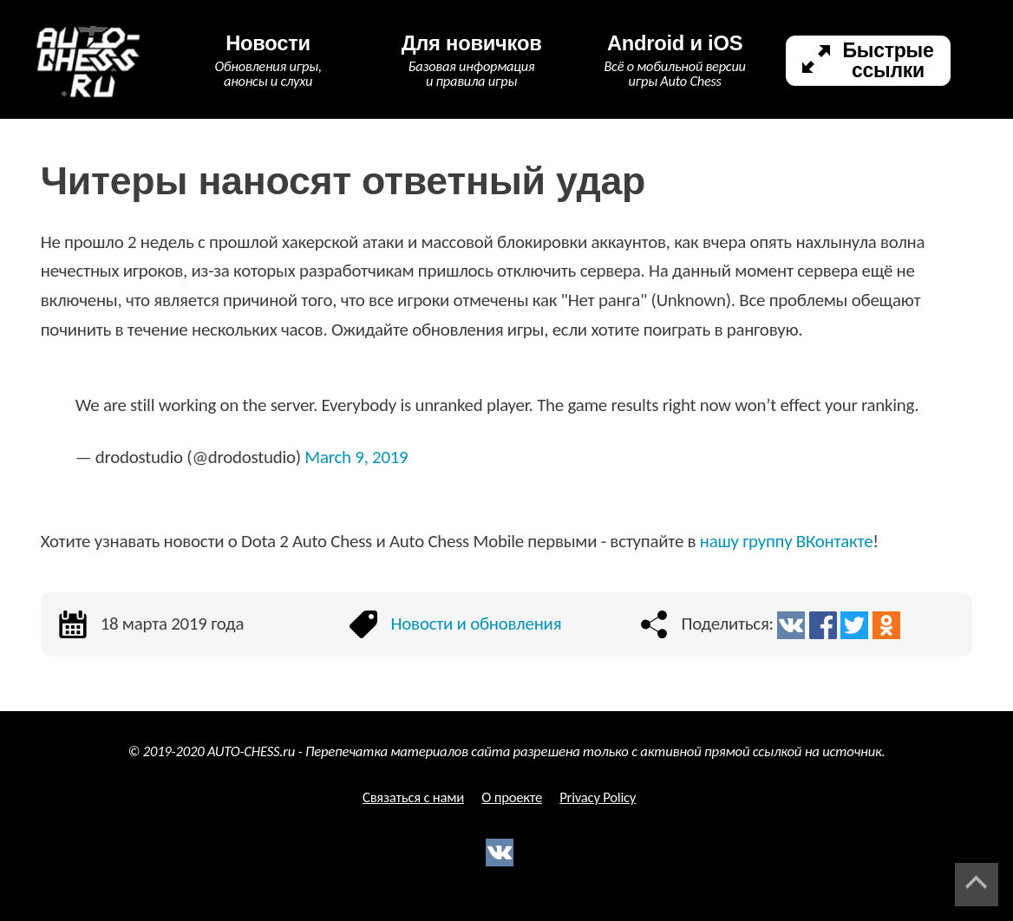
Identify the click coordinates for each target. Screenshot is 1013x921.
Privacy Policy (597, 797)
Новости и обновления (476, 623)
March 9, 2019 (356, 457)
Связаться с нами (413, 797)
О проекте (511, 797)
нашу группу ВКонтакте (786, 541)
